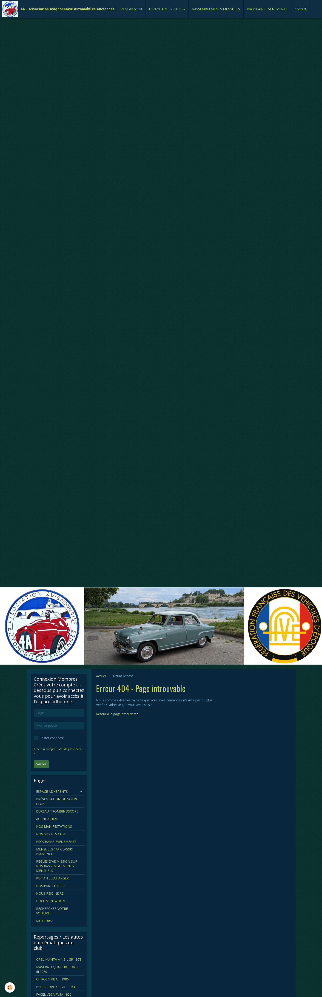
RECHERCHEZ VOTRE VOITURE (52, 910)
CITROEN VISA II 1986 (52, 979)
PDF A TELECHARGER (52, 878)
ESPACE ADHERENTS (165, 9)
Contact (300, 9)
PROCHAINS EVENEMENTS (267, 9)
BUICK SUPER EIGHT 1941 (55, 987)
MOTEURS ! (44, 921)
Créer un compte (44, 749)
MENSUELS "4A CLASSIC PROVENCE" (54, 851)
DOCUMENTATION (50, 901)
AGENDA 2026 (47, 819)
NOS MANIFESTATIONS (54, 826)
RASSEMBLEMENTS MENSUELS (216, 9)
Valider (41, 764)
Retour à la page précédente (117, 714)
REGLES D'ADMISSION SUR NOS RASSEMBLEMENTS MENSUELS (56, 866)
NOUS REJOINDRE (49, 893)
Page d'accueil (131, 9)
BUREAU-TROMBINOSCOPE (57, 811)
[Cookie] (10, 987)
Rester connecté (49, 738)
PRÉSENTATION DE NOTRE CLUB (57, 801)
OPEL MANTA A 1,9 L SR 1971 (58, 959)
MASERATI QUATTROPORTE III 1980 (57, 969)
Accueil (101, 676)
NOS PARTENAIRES (50, 886)
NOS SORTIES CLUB (51, 834)
